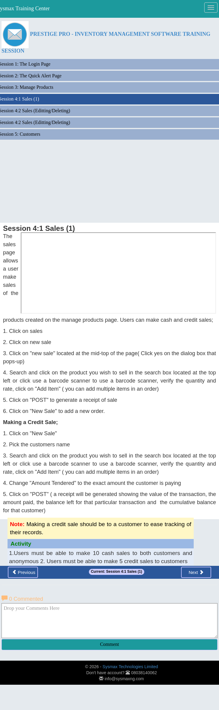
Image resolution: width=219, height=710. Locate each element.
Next (196, 572)
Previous (24, 572)
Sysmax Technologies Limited (130, 666)
